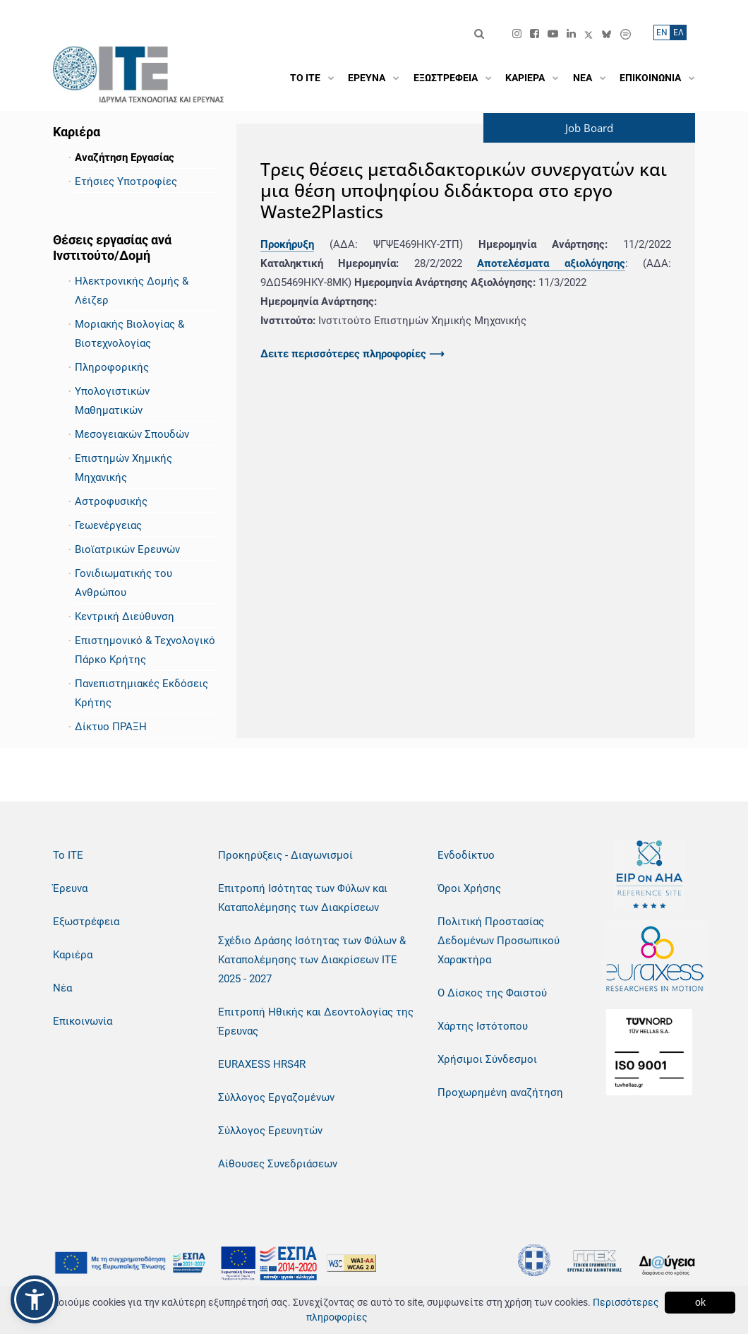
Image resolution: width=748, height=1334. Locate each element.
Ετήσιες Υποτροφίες (126, 181)
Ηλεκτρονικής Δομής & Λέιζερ (131, 290)
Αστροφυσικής (111, 501)
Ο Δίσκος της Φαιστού (492, 993)
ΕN (662, 32)
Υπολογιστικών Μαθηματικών (112, 401)
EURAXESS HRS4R (262, 1064)
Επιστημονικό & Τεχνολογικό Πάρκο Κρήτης (145, 650)
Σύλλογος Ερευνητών (270, 1130)
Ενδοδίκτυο (466, 855)
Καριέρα (72, 954)
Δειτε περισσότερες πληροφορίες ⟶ (352, 353)
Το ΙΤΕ (68, 855)
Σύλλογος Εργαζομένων (276, 1097)
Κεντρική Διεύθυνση (124, 616)
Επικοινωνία (82, 1021)
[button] (34, 1299)
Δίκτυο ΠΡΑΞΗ (111, 726)
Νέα (62, 988)
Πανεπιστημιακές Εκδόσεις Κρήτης (141, 693)
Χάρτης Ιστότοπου (483, 1026)
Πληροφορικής (112, 367)
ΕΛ (678, 32)
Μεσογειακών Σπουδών (132, 434)
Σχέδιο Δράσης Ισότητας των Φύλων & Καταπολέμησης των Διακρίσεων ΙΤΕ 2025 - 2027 (312, 959)
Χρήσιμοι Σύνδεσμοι (487, 1059)
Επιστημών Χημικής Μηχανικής (123, 468)
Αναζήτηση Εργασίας (124, 157)
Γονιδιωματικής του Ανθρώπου (123, 583)
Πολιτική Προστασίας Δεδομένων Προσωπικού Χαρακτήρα (499, 940)
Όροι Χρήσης (469, 888)
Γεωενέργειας (108, 525)
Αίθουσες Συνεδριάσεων (277, 1163)
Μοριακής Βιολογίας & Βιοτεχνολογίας (129, 334)
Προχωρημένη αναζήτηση (500, 1092)
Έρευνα (70, 888)
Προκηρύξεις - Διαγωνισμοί (285, 855)
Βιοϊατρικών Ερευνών (127, 549)
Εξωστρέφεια (86, 921)
